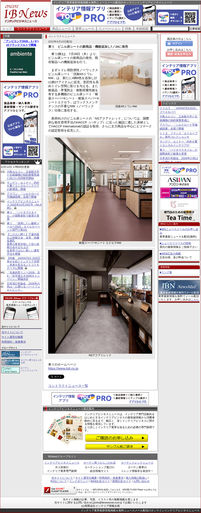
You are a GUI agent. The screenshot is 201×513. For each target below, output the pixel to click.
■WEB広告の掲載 (170, 253)
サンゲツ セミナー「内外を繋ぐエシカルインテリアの (178, 143)
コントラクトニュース (32, 28)
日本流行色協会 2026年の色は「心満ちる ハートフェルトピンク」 (23, 286)
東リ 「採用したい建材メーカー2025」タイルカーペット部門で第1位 (23, 226)
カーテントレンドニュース (137, 462)
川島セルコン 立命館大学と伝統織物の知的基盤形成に (178, 118)
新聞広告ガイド (121, 481)
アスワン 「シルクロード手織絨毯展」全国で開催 (23, 195)
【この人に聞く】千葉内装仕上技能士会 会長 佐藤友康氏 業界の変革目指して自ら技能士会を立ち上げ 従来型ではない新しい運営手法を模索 (23, 244)
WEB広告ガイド (100, 481)
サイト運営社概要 (12, 337)
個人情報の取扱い (136, 477)
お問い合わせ (141, 481)
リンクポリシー (78, 481)
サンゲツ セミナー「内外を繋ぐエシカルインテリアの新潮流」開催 (23, 186)
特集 (128, 28)
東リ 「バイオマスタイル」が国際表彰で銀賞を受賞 (23, 215)
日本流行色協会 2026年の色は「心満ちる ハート (179, 160)
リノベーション (110, 28)
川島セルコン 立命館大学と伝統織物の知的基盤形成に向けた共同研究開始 (23, 175)
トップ (7, 28)
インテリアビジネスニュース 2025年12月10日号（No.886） (24, 204)
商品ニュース (61, 28)
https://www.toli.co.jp (63, 368)
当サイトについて (12, 332)
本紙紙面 (142, 28)
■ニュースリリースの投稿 (175, 243)
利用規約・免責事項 (13, 341)
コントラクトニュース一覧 (68, 385)
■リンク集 (166, 272)
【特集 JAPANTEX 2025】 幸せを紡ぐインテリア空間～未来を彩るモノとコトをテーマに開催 (24, 263)
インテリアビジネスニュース (61, 462)
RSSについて (59, 481)
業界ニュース (84, 28)
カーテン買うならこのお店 (99, 462)
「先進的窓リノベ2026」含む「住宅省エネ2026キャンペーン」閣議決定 (23, 275)
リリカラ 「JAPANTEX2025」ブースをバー (179, 110)
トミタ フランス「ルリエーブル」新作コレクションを (178, 135)
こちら (195, 299)
